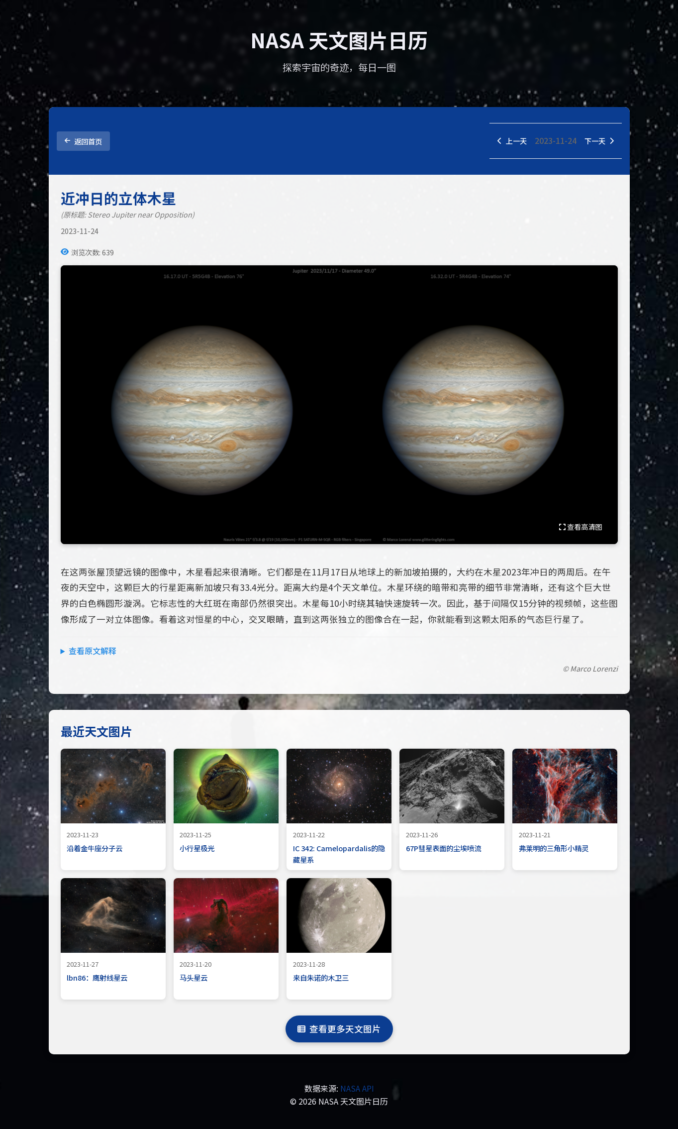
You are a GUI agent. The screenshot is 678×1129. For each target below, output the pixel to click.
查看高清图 (580, 527)
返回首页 (83, 141)
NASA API (357, 1090)
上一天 (506, 141)
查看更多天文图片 (339, 1030)
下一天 (597, 141)
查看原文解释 (92, 652)
